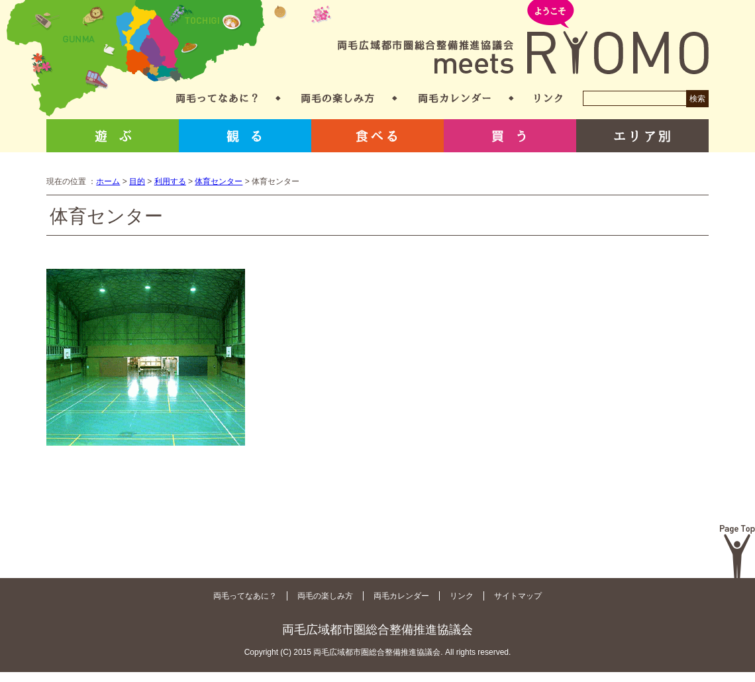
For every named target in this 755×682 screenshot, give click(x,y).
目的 (137, 181)
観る (245, 135)
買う (510, 135)
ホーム (108, 181)
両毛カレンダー (454, 98)
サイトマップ (518, 596)
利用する (170, 181)
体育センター (218, 181)
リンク (548, 98)
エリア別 (642, 135)
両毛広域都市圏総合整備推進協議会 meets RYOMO (523, 38)
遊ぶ (112, 135)
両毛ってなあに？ (217, 98)
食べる (377, 135)
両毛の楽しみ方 (338, 98)
